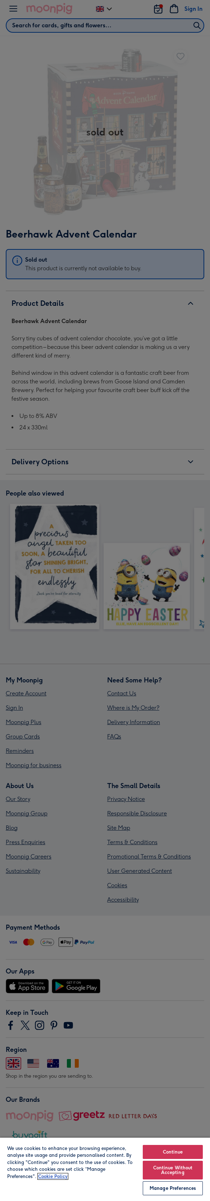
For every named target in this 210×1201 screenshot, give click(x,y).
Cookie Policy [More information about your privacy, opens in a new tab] (53, 1176)
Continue (173, 1152)
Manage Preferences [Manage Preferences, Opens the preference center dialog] (173, 1188)
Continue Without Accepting (173, 1170)
